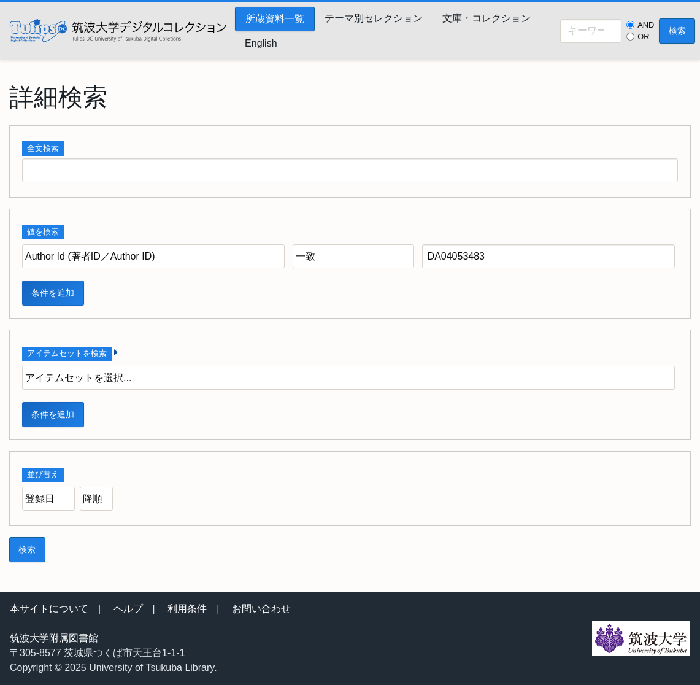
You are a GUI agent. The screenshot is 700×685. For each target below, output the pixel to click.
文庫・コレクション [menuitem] (486, 18)
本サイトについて (49, 608)
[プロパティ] (153, 256)
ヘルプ (128, 608)
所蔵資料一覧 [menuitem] (274, 19)
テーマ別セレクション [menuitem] (374, 18)
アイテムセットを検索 (67, 353)
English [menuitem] (261, 43)
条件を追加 (52, 293)
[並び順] (48, 499)
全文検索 (43, 148)
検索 (677, 31)
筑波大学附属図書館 (54, 638)
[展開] (116, 352)
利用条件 (187, 608)
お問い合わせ (261, 608)
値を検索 (43, 231)
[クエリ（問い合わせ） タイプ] (353, 256)
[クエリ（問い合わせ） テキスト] (548, 256)
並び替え (43, 474)
